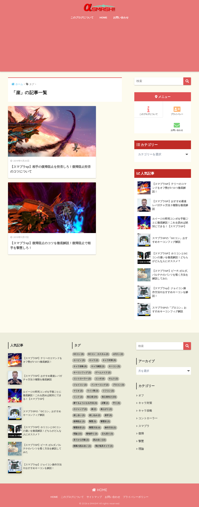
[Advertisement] (99, 48)
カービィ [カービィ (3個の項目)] (79, 360)
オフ (141, 395)
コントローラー (148, 418)
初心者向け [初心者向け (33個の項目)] (109, 397)
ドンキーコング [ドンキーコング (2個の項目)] (100, 385)
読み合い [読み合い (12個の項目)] (99, 440)
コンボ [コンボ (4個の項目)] (99, 378)
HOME (103, 17)
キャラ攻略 (145, 410)
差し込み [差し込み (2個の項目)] (94, 415)
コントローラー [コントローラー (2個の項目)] (82, 378)
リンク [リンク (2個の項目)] (78, 397)
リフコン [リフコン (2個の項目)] (108, 391)
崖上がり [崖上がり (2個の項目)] (106, 409)
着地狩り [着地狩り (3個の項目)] (91, 434)
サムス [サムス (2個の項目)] (113, 378)
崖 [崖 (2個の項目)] (93, 409)
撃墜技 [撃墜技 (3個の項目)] (105, 421)
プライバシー (177, 110)
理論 (141, 449)
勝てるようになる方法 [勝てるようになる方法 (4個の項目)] (85, 403)
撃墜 (141, 441)
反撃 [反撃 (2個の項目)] (105, 403)
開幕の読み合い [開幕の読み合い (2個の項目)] (82, 446)
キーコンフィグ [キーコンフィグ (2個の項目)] (82, 372)
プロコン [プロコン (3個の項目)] (118, 385)
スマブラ (143, 426)
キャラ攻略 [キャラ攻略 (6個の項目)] (80, 366)
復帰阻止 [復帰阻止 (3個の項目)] (79, 421)
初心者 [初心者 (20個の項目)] (92, 397)
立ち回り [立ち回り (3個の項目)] (107, 434)
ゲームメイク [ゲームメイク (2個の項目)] (103, 372)
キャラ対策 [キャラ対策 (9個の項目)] (109, 360)
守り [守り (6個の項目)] (116, 403)
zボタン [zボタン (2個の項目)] (118, 354)
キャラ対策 (145, 403)
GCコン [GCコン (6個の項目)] (78, 354)
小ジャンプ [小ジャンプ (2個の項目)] (80, 409)
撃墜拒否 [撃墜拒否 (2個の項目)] (79, 427)
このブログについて (82, 17)
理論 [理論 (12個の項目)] (77, 434)
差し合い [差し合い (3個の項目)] (79, 415)
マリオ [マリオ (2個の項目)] (78, 391)
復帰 (141, 434)
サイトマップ (94, 497)
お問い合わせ (121, 17)
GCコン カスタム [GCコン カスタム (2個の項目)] (98, 354)
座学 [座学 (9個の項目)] (108, 415)
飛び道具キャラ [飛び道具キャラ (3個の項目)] (104, 446)
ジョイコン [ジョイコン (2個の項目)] (80, 385)
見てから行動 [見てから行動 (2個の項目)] (81, 440)
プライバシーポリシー (135, 497)
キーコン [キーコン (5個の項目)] (114, 366)
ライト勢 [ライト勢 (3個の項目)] (92, 391)
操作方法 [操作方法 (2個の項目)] (110, 427)
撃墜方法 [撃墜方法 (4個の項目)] (94, 427)
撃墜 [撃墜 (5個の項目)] (92, 421)
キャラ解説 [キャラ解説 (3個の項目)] (97, 366)
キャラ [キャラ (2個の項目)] (93, 360)
